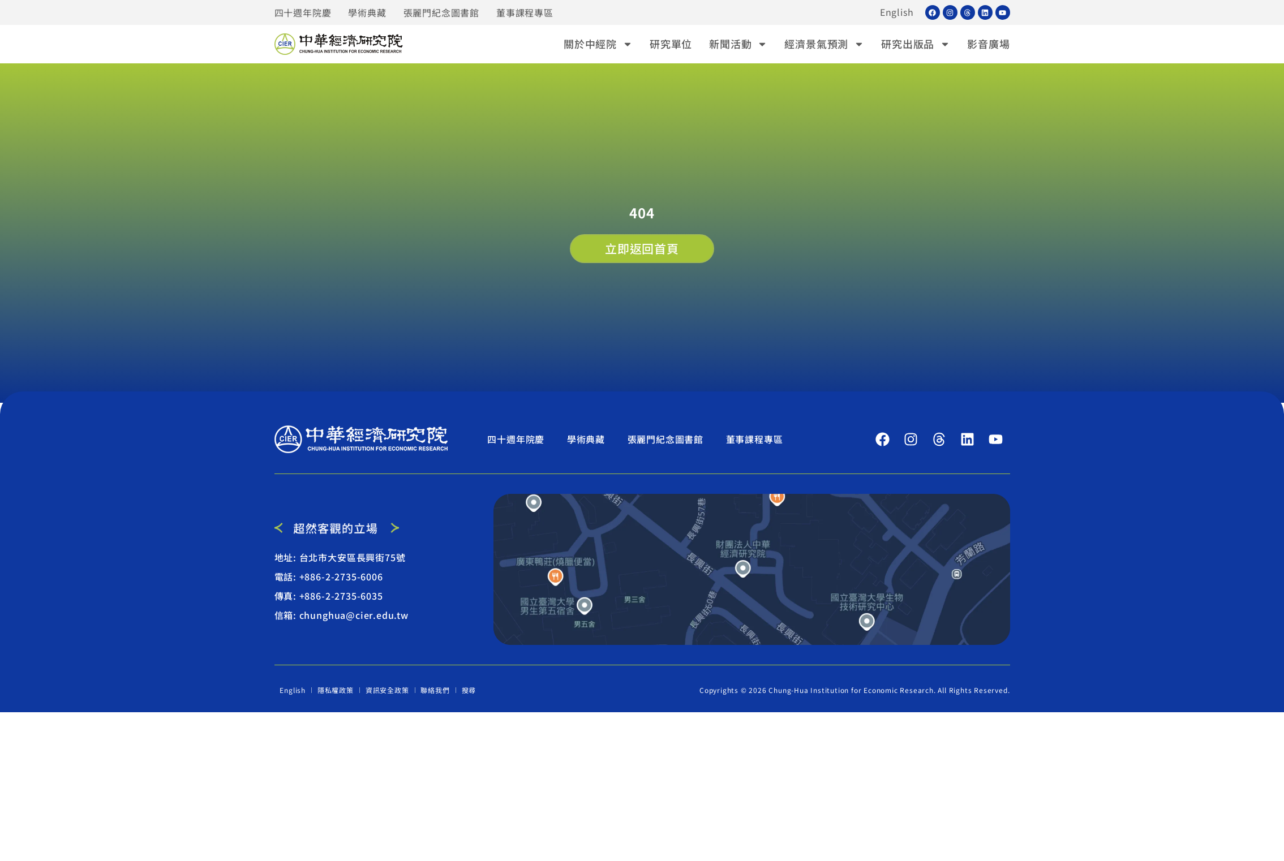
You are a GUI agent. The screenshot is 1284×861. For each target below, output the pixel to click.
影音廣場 (988, 43)
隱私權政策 (335, 690)
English (897, 12)
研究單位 (671, 43)
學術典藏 (367, 12)
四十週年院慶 (303, 12)
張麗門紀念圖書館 (441, 12)
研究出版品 (915, 43)
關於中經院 (598, 43)
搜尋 (469, 690)
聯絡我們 (435, 690)
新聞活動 (738, 43)
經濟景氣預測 (824, 43)
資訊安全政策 (387, 690)
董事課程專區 (524, 12)
